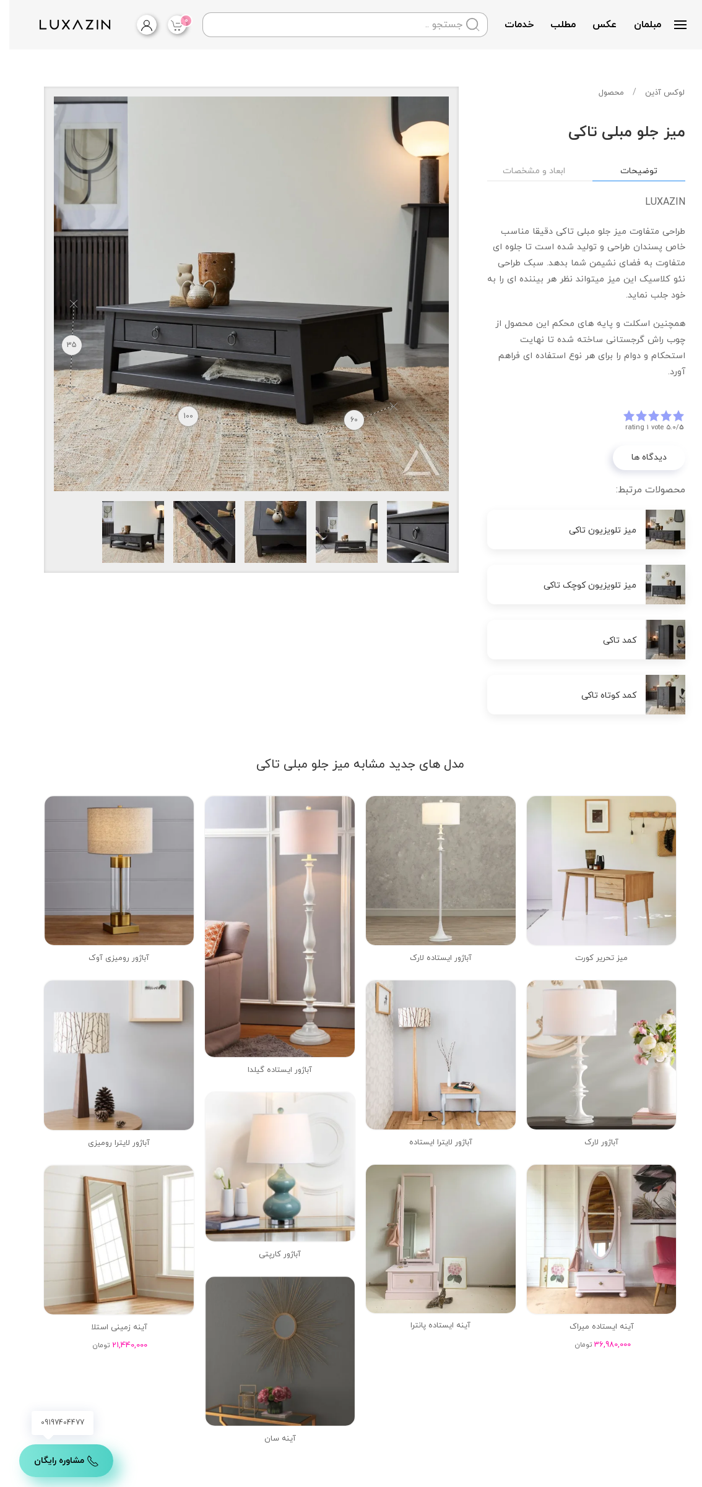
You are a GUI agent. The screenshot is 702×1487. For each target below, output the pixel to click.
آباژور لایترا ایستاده (431, 1142)
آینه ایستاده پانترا (431, 1325)
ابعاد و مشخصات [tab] (524, 171)
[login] (127, 25)
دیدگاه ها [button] (639, 457)
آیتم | (169, 23)
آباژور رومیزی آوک (109, 958)
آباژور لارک (592, 1142)
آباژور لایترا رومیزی (110, 1143)
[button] (671, 24)
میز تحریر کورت (592, 958)
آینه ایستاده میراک (592, 1326)
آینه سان (271, 1438)
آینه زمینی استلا (110, 1327)
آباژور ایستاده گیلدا (270, 1070)
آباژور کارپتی (270, 1254)
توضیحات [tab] (629, 171)
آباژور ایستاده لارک (431, 958)
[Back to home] (64, 24)
